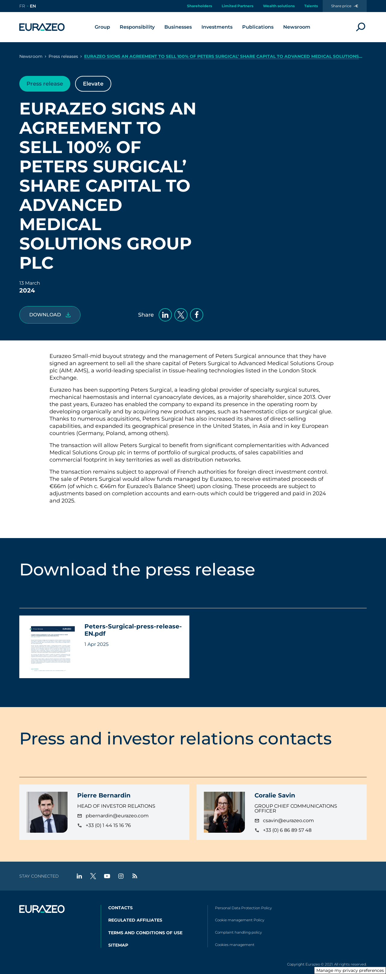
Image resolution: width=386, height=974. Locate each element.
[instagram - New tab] (121, 876)
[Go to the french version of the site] (22, 6)
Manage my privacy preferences (350, 970)
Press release (45, 83)
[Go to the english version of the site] (33, 6)
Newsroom (31, 56)
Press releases (63, 56)
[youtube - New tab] (107, 876)
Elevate (93, 83)
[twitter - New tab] (93, 876)
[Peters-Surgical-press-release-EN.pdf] (50, 315)
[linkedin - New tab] (79, 876)
